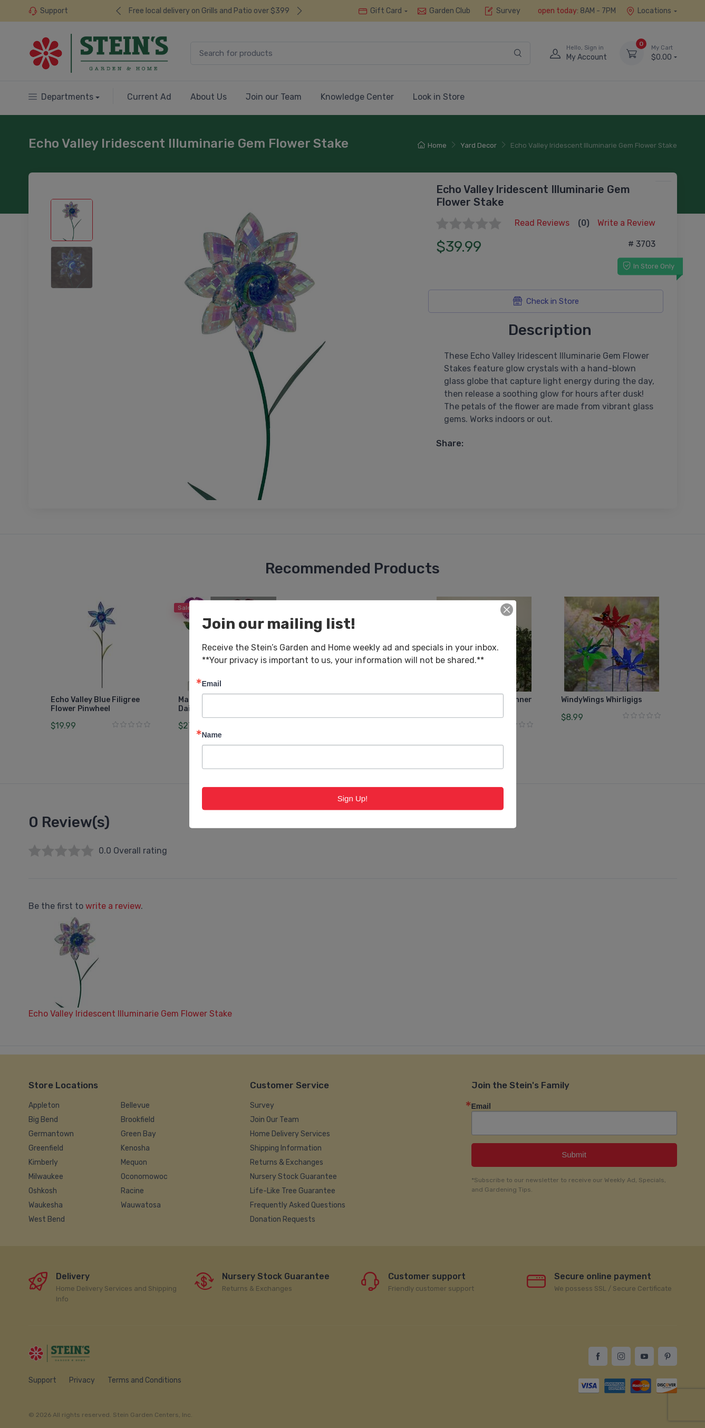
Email (211, 683)
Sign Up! (352, 797)
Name (212, 734)
